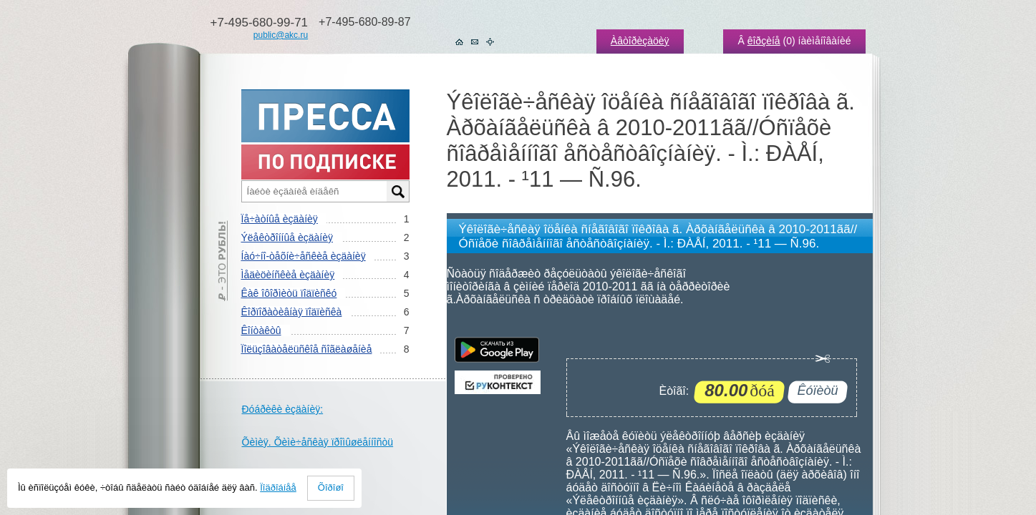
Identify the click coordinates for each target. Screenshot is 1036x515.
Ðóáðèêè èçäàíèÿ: (283, 409)
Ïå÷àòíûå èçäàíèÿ (279, 219)
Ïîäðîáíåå (278, 487)
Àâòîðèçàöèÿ (640, 40)
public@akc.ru (280, 35)
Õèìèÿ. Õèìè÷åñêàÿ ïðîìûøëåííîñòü (318, 442)
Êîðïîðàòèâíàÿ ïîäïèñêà (291, 312)
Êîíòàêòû (261, 330)
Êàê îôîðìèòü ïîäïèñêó (289, 293)
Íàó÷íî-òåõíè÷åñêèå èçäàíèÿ (303, 256)
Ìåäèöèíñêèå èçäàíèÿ (288, 274)
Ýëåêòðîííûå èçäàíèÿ (287, 237)
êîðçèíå (763, 40)
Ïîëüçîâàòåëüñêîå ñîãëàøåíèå (306, 349)
